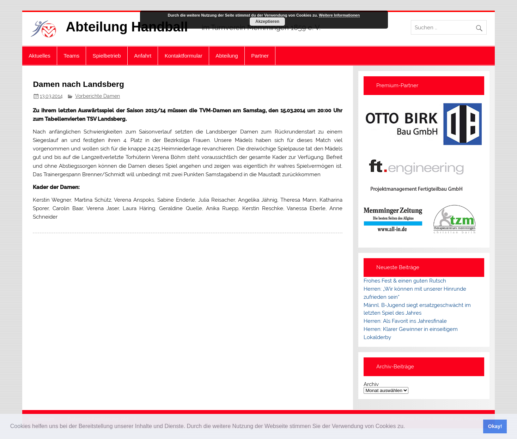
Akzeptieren (267, 21)
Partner (260, 56)
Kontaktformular (183, 56)
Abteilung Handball (127, 26)
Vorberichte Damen (97, 96)
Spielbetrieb (107, 56)
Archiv (371, 384)
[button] (408, 427)
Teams (71, 56)
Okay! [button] (495, 426)
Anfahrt (142, 56)
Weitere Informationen (339, 15)
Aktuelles (39, 56)
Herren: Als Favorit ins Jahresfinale (405, 321)
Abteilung (226, 56)
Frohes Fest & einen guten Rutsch (405, 281)
